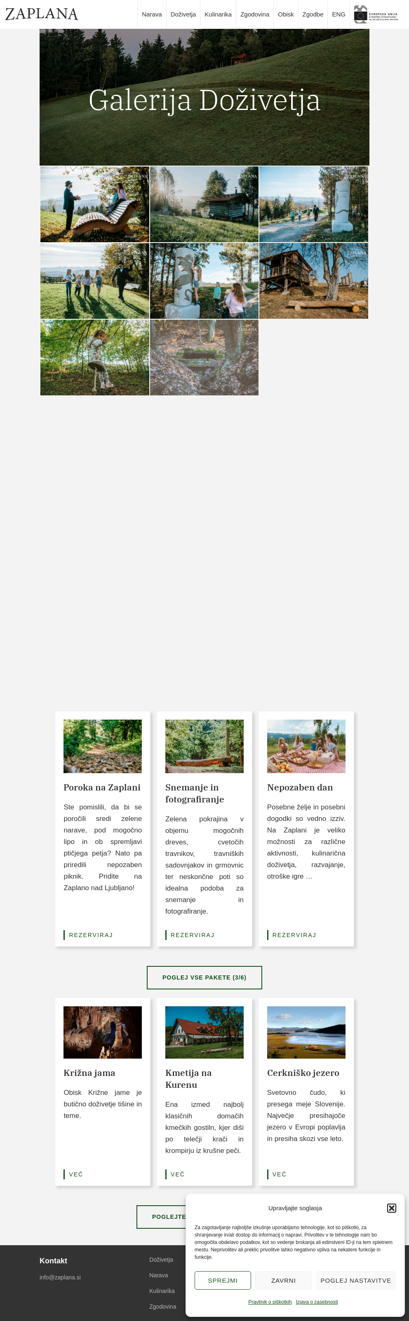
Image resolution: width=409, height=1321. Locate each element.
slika (379, 14)
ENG (339, 14)
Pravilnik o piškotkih (269, 1302)
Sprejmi (223, 1280)
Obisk (286, 14)
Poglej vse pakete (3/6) (204, 977)
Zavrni (283, 1280)
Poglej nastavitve (356, 1280)
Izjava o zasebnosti (317, 1302)
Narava (152, 14)
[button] (392, 1208)
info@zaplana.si (60, 1277)
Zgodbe (313, 14)
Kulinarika (218, 14)
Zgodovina (254, 14)
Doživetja (183, 14)
